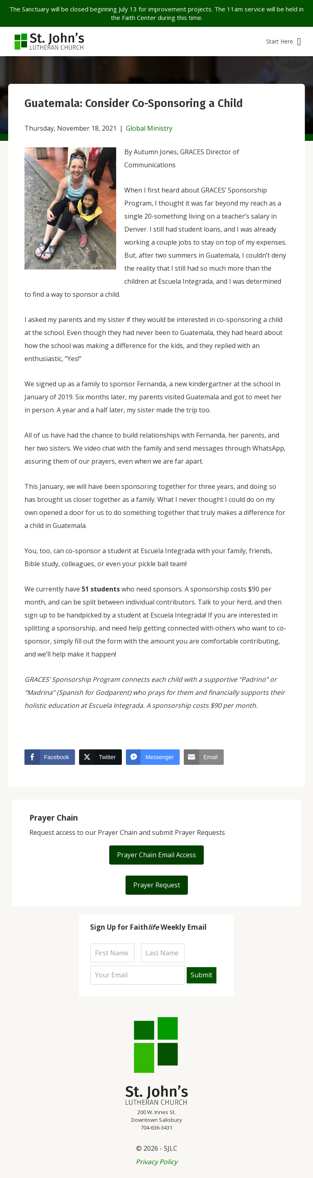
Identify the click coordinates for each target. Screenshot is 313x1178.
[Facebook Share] (49, 757)
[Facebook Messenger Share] (153, 757)
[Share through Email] (204, 757)
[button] (283, 42)
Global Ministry (149, 128)
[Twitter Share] (100, 757)
